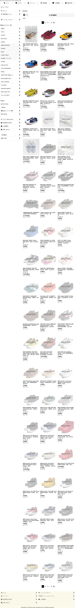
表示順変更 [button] (52, 15)
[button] (44, 3)
